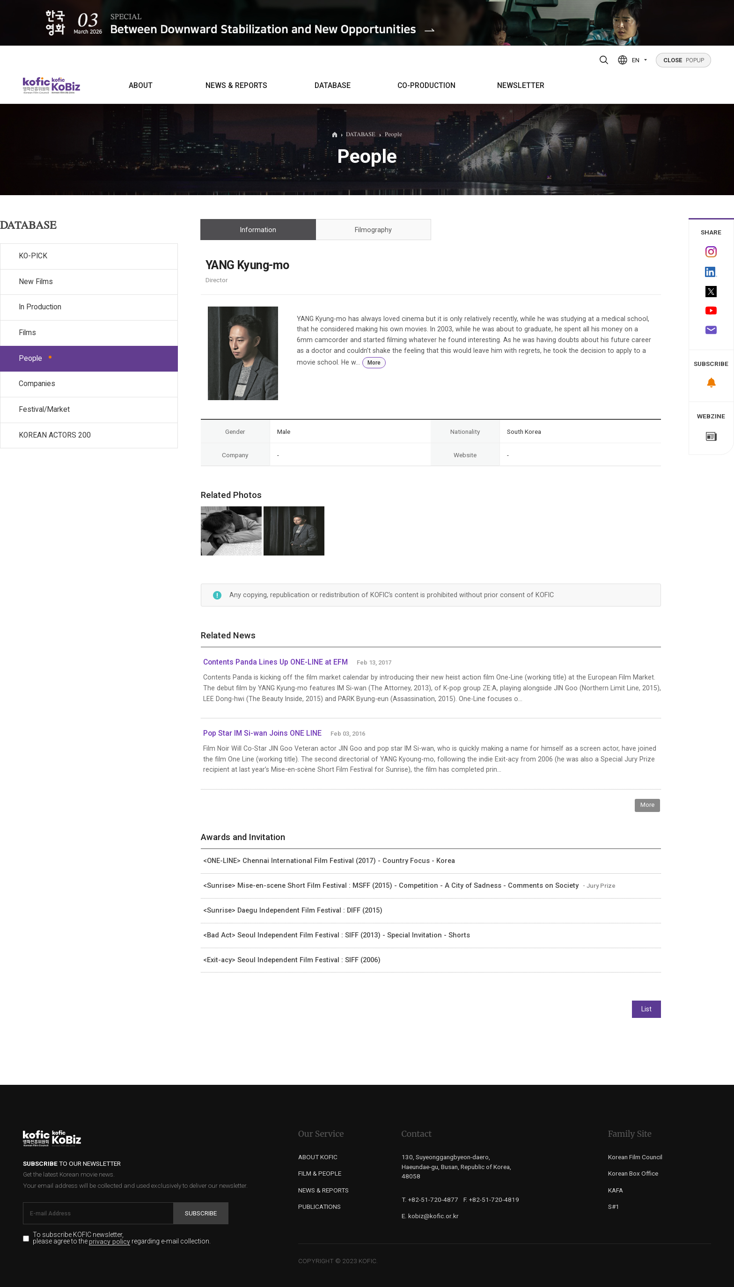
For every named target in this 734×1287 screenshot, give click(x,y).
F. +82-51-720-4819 (491, 1199)
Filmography (373, 230)
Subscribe (201, 1213)
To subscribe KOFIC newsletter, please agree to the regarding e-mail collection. (122, 1238)
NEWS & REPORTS (236, 85)
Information (258, 230)
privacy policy (109, 1241)
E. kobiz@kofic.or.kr (430, 1216)
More (374, 362)
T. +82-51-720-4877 (430, 1199)
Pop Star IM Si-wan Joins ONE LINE (262, 733)
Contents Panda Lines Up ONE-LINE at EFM (275, 662)
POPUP (683, 60)
